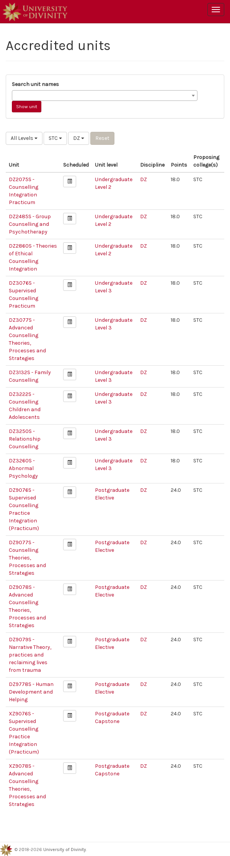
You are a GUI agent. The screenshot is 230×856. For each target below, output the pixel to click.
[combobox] (104, 95)
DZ (78, 138)
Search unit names (35, 84)
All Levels (24, 138)
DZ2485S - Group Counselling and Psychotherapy (30, 224)
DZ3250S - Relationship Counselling (25, 439)
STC (55, 138)
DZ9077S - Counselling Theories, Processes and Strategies (27, 557)
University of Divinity (64, 849)
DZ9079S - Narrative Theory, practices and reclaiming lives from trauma (30, 654)
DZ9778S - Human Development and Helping (31, 692)
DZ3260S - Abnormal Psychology (23, 468)
